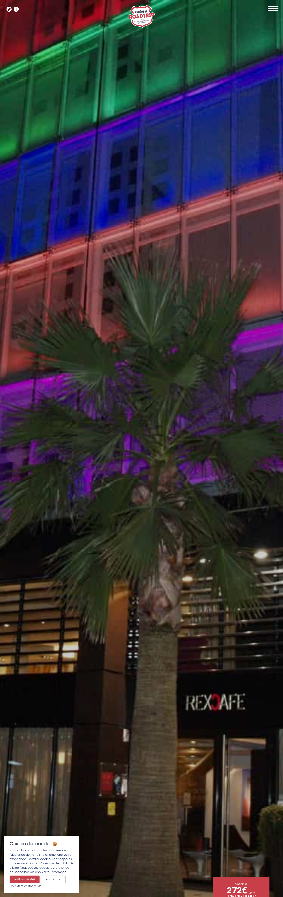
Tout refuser (53, 879)
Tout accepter (24, 879)
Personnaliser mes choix (26, 885)
